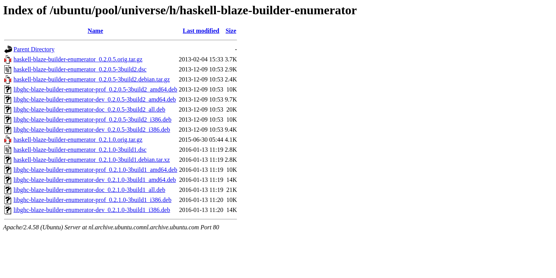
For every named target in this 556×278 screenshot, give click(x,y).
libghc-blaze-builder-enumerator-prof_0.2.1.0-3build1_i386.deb (92, 200)
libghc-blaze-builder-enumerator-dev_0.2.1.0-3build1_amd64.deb (95, 179)
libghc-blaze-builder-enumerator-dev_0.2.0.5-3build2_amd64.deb (95, 99)
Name (95, 30)
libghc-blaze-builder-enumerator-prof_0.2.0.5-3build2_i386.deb (92, 119)
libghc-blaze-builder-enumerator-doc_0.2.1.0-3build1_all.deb (89, 189)
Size (230, 30)
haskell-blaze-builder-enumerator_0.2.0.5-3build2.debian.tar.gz (92, 79)
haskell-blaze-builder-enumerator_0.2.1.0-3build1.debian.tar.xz (92, 159)
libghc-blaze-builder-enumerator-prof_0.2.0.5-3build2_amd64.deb (95, 89)
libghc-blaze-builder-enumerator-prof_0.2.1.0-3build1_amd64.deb (95, 169)
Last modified (201, 30)
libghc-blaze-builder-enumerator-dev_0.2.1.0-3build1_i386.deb (92, 210)
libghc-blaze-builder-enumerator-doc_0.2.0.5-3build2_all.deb (89, 109)
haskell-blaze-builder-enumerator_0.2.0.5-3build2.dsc (80, 69)
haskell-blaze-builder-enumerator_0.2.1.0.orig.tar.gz (78, 139)
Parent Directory (34, 49)
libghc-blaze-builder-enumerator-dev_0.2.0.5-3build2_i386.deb (92, 129)
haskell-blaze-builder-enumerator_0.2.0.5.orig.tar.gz (78, 59)
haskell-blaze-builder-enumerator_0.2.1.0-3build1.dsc (80, 149)
